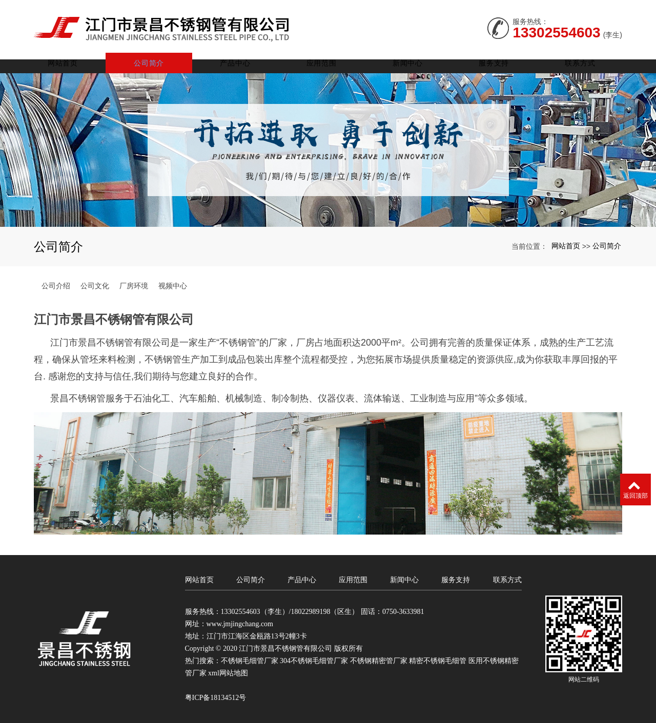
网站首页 (76, 61)
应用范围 (328, 61)
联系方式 (580, 61)
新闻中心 (412, 61)
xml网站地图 (228, 671)
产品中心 (244, 61)
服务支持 (496, 61)
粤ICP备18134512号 (216, 696)
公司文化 (94, 284)
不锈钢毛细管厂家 (249, 659)
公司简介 (160, 61)
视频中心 (172, 284)
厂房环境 (133, 284)
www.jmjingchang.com (240, 622)
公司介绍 (56, 284)
